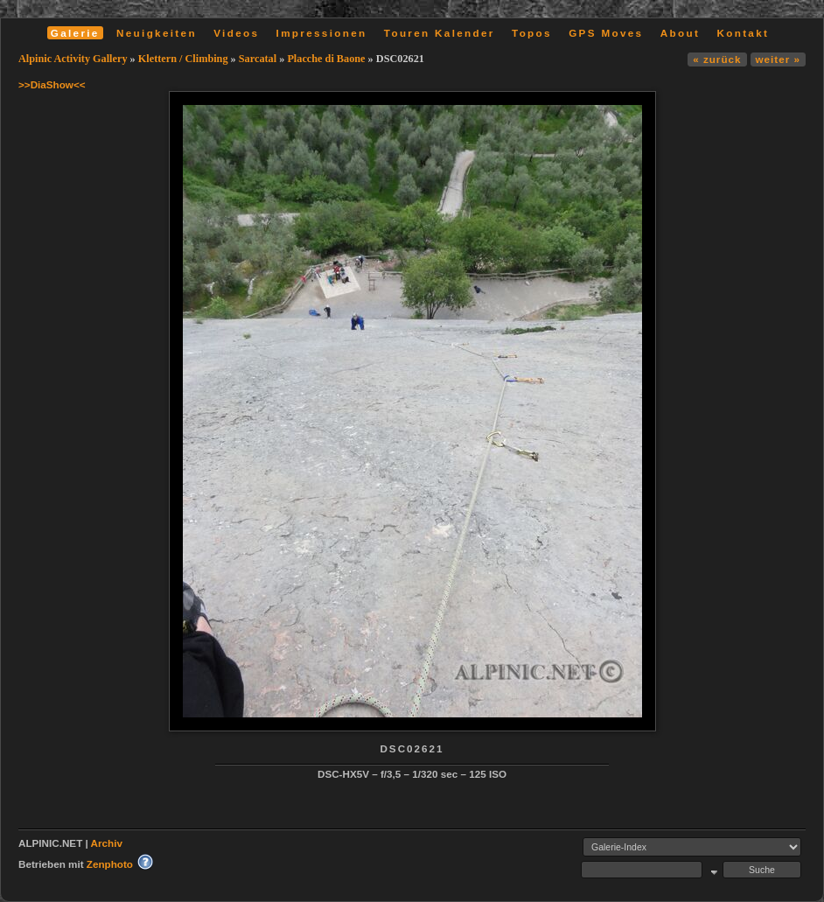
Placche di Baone (326, 58)
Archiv (106, 843)
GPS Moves (606, 32)
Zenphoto (110, 864)
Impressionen (321, 32)
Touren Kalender (439, 32)
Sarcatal (257, 58)
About (680, 32)
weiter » (778, 59)
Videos (236, 32)
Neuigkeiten (156, 32)
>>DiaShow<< (52, 84)
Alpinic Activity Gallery (73, 58)
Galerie (75, 32)
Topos (532, 32)
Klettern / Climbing (183, 58)
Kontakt (742, 32)
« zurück (717, 59)
